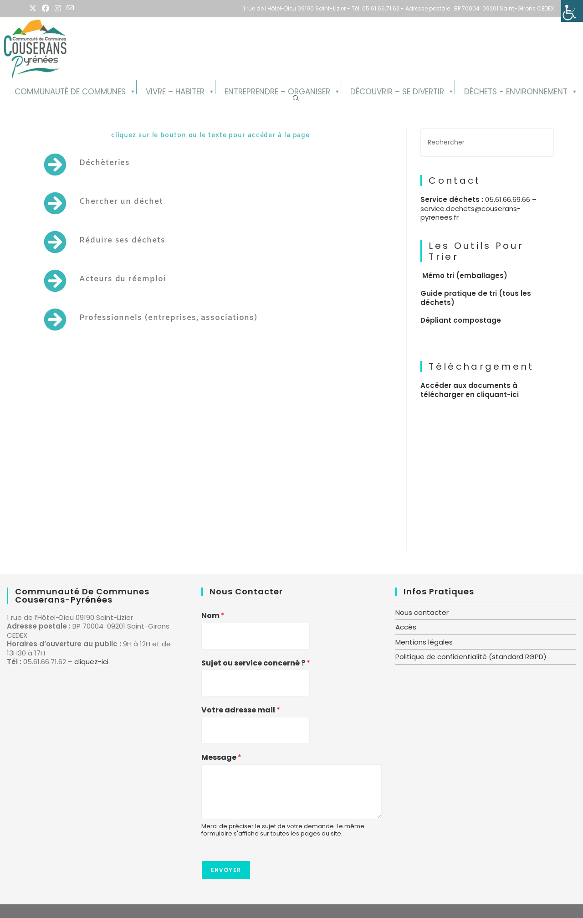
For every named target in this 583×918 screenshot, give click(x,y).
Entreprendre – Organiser (277, 90)
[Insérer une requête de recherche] (487, 142)
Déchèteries (104, 163)
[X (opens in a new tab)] (34, 8)
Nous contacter (422, 612)
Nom (213, 616)
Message (221, 758)
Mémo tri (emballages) (464, 275)
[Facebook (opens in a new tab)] (45, 8)
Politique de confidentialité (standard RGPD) (471, 656)
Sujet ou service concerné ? (255, 663)
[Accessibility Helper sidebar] (572, 11)
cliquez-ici (91, 661)
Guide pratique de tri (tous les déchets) (475, 298)
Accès (405, 627)
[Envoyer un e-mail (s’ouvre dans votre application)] (70, 8)
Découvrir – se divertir (397, 90)
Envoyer (226, 870)
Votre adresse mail (240, 710)
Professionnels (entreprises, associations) (168, 318)
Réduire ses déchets (122, 240)
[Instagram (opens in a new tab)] (58, 8)
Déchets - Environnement (516, 90)
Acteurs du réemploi (122, 279)
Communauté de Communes (70, 90)
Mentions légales (424, 642)
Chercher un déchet (121, 201)
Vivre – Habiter (175, 90)
